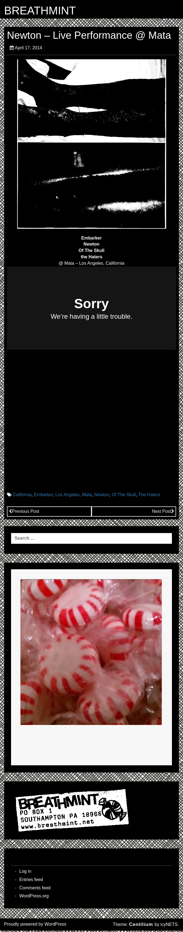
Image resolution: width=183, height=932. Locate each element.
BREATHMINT (44, 11)
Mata (87, 496)
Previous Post (24, 512)
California (22, 496)
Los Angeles (67, 496)
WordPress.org (34, 897)
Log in (25, 872)
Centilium (141, 925)
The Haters (149, 496)
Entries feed (31, 881)
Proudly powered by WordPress (35, 925)
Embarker (43, 496)
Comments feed (35, 889)
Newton (101, 496)
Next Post (163, 512)
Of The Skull (124, 496)
